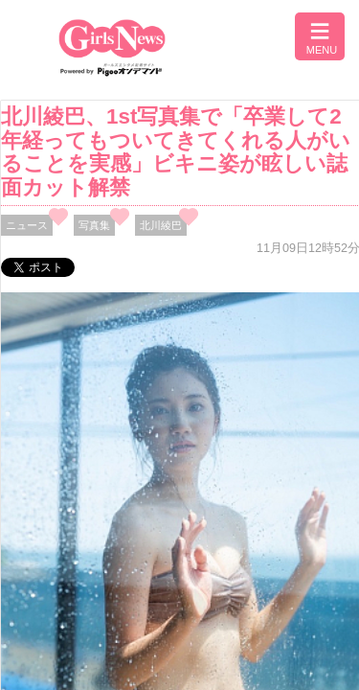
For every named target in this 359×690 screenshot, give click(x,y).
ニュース (27, 225)
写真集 (94, 225)
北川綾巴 (161, 225)
